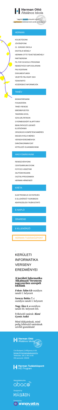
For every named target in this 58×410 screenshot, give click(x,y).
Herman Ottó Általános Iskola (29, 11)
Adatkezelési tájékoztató (27, 202)
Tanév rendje (21, 107)
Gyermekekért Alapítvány (27, 122)
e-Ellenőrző (22, 228)
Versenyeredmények (25, 140)
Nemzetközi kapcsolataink (28, 66)
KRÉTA (18, 187)
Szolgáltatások (23, 118)
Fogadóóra (20, 103)
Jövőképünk (21, 43)
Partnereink (21, 58)
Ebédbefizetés (22, 110)
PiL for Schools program (27, 62)
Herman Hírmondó (23, 180)
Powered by (27, 403)
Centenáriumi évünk (24, 165)
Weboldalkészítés (22, 383)
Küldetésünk (21, 40)
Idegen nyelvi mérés (25, 136)
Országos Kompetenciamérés (29, 132)
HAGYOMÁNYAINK (24, 154)
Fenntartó (20, 81)
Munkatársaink (22, 99)
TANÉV (18, 92)
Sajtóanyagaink (22, 173)
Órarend (20, 219)
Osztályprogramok (24, 177)
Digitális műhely (23, 51)
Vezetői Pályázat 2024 (25, 77)
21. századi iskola (23, 47)
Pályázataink (21, 70)
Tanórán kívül (22, 114)
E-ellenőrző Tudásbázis (26, 199)
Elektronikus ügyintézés (27, 195)
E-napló (20, 210)
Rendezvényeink (23, 162)
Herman (20, 32)
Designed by (23, 393)
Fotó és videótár (23, 169)
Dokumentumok (22, 73)
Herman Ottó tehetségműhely (29, 55)
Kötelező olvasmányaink (27, 147)
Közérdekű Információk (26, 84)
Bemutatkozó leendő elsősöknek (25, 126)
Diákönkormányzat (24, 143)
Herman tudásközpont (29, 238)
